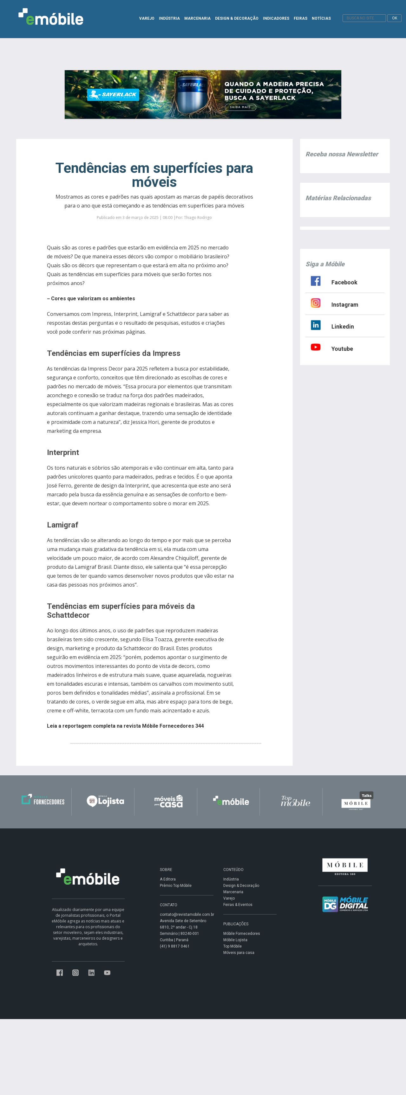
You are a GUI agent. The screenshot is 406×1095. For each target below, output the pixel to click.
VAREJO (146, 18)
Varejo (229, 898)
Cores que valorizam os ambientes (93, 299)
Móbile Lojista (235, 940)
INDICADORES (276, 18)
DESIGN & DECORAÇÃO (237, 18)
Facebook (344, 282)
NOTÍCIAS (321, 18)
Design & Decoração (241, 885)
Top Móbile (232, 946)
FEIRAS (300, 18)
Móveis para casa (238, 952)
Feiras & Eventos (237, 904)
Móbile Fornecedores (241, 933)
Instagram (344, 304)
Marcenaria (233, 892)
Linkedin (342, 326)
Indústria (231, 879)
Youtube (342, 348)
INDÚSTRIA (169, 18)
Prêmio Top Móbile (176, 885)
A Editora (168, 879)
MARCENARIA (197, 18)
